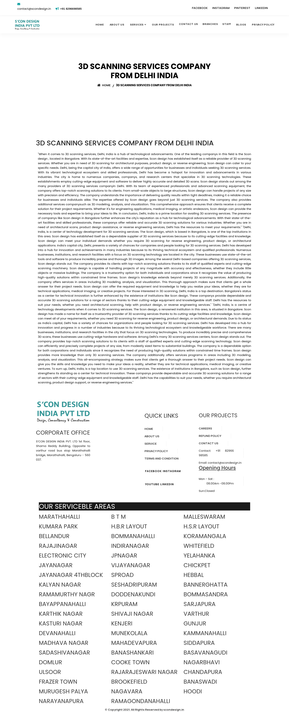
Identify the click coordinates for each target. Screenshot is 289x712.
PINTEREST (242, 8)
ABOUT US (151, 436)
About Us (117, 24)
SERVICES (137, 24)
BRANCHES (210, 24)
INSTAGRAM (221, 8)
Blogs (241, 24)
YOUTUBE (152, 484)
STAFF (226, 24)
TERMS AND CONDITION (161, 458)
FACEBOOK (200, 8)
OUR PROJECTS (163, 24)
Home (100, 24)
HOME (148, 429)
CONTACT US (188, 24)
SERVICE (150, 444)
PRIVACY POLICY (156, 451)
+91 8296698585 (71, 9)
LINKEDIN (261, 8)
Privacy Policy (263, 24)
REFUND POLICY (210, 436)
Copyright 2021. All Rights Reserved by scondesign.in (146, 710)
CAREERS (205, 428)
